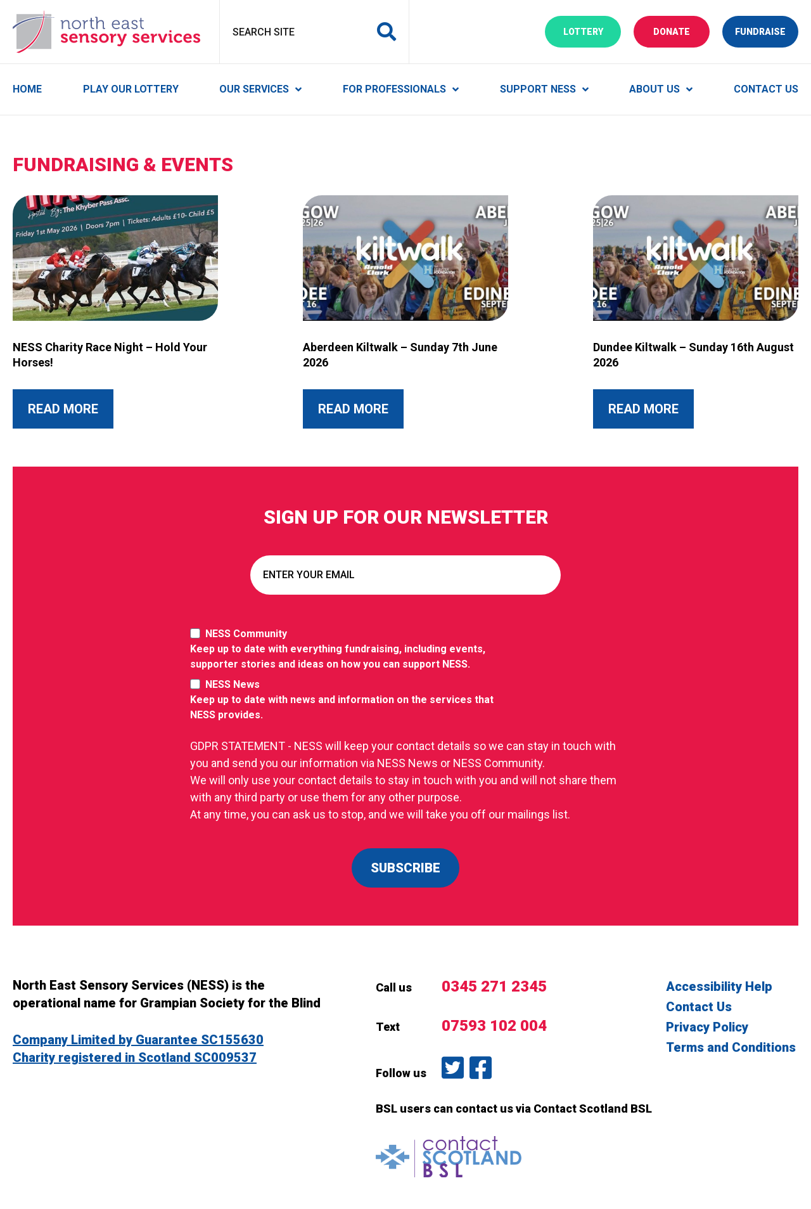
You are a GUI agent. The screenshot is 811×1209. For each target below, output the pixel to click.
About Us (654, 89)
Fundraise (766, 31)
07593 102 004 (494, 1026)
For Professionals (394, 89)
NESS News (348, 700)
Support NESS (538, 89)
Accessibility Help (719, 986)
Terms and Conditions (731, 1047)
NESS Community (348, 650)
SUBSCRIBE (405, 868)
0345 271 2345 (494, 986)
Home (27, 89)
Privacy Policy (707, 1027)
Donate (681, 31)
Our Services (254, 89)
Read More (70, 408)
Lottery (592, 31)
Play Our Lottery (131, 89)
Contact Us (766, 89)
